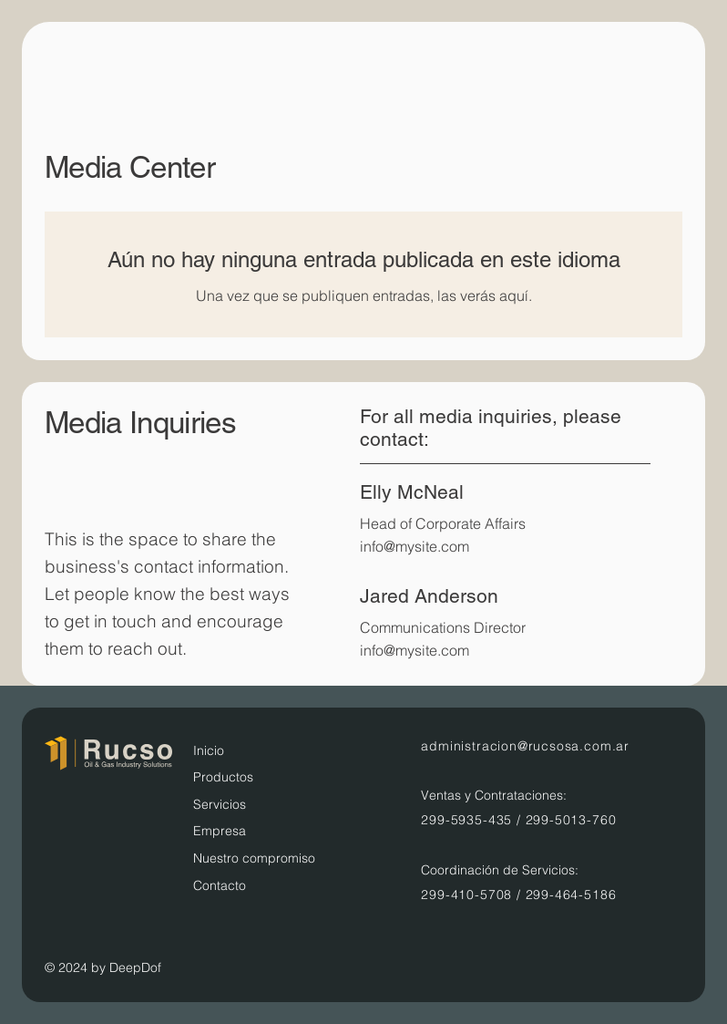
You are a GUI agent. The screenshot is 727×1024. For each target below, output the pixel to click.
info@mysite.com (414, 546)
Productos (223, 777)
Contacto (219, 885)
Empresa (219, 830)
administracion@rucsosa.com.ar (525, 746)
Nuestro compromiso (254, 858)
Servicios (219, 804)
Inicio (208, 750)
